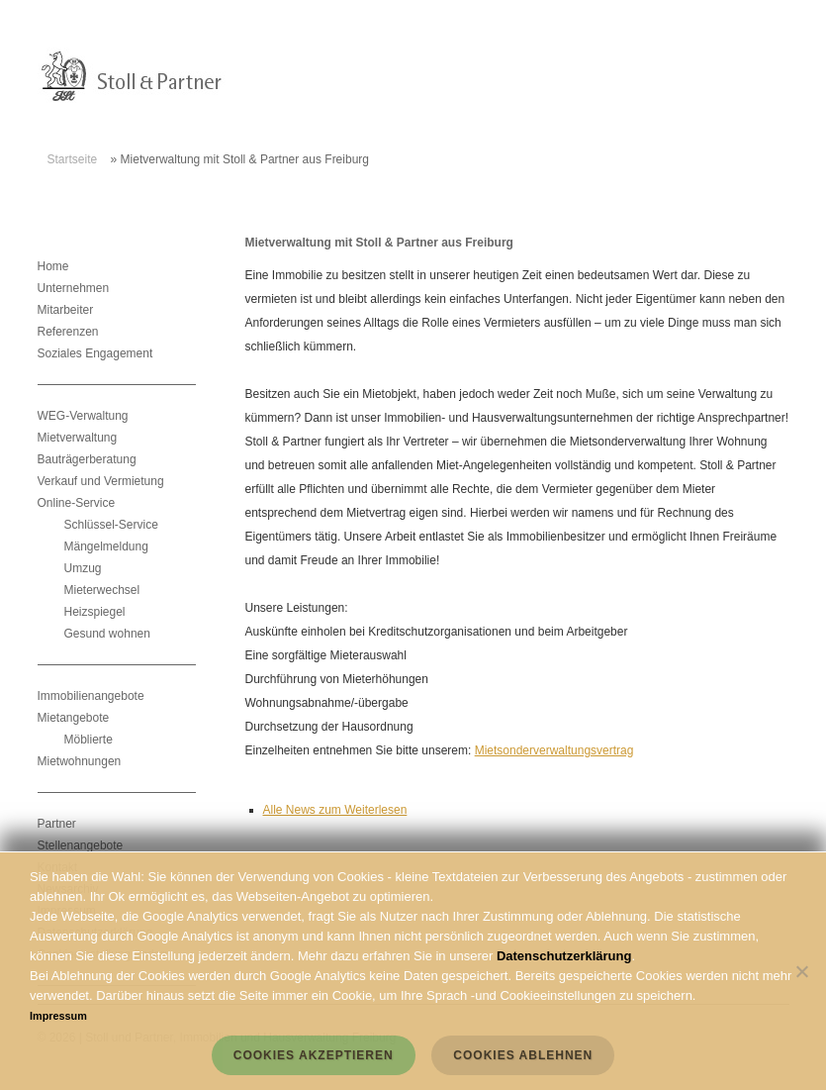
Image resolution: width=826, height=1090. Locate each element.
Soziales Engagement (95, 353)
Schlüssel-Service (111, 525)
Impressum (58, 1016)
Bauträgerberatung (87, 459)
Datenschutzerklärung (564, 955)
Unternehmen (74, 288)
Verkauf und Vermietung (101, 481)
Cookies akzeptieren (313, 1055)
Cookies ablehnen (523, 1055)
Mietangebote (74, 718)
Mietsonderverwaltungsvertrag (554, 750)
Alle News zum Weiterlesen (335, 810)
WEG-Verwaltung (83, 416)
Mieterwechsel (102, 590)
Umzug (83, 568)
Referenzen (68, 332)
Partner (57, 824)
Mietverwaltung (78, 438)
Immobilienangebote (91, 696)
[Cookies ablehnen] (801, 971)
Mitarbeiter (66, 310)
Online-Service (77, 503)
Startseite (72, 159)
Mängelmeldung (106, 546)
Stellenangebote (81, 845)
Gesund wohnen (107, 634)
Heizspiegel (95, 612)
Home (53, 266)
